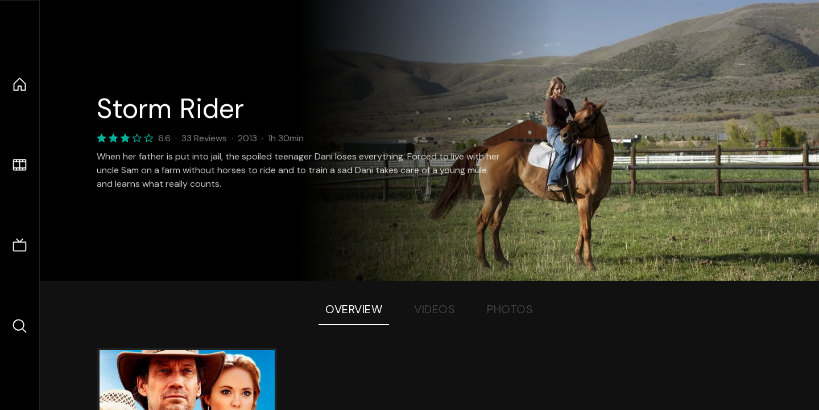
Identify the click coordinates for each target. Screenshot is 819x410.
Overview (353, 309)
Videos (434, 309)
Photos (510, 309)
